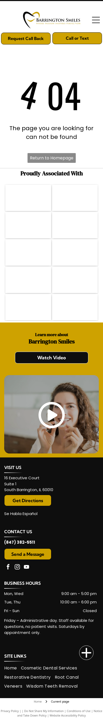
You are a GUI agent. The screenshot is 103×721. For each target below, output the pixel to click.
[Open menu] (96, 20)
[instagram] (17, 567)
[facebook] (8, 567)
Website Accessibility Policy (68, 715)
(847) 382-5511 (19, 542)
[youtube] (26, 567)
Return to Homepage (51, 158)
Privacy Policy (10, 711)
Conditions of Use (79, 711)
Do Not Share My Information (44, 711)
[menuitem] (12, 668)
